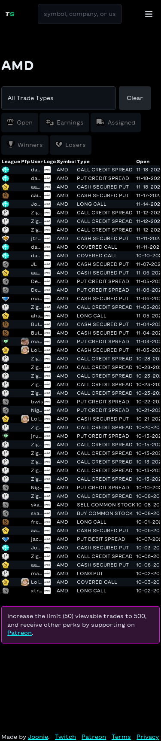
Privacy (148, 737)
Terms (121, 737)
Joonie (38, 737)
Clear (135, 98)
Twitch (65, 737)
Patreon (19, 633)
